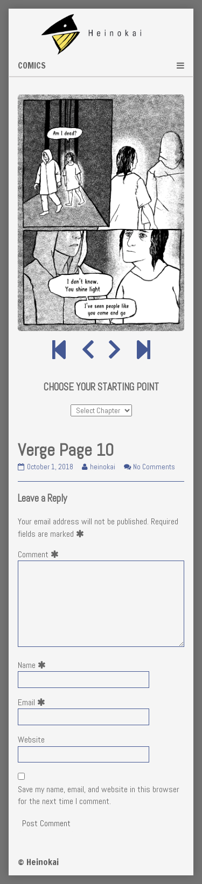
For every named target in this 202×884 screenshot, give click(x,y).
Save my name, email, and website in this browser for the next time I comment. (98, 795)
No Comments (154, 466)
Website (31, 739)
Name (34, 665)
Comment (40, 554)
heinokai (102, 466)
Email (34, 702)
